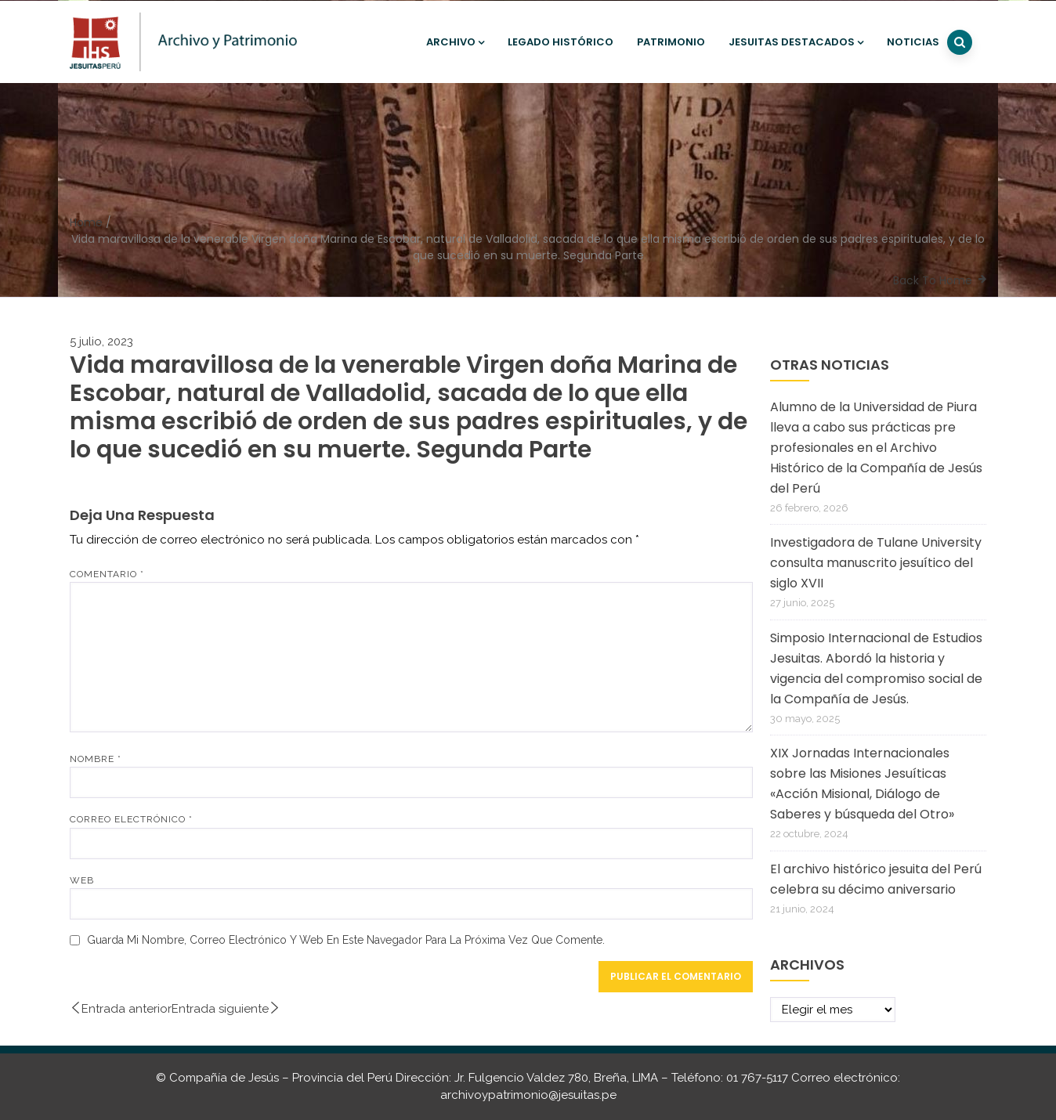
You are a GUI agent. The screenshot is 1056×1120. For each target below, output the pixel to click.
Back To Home (932, 280)
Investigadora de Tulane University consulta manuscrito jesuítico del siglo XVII (876, 562)
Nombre (95, 758)
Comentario (107, 574)
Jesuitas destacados (796, 41)
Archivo (455, 41)
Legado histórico (560, 41)
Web (82, 880)
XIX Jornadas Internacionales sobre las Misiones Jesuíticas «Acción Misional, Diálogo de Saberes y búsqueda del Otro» (862, 783)
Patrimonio (671, 41)
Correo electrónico (131, 819)
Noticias (913, 41)
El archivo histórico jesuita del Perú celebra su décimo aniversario (876, 879)
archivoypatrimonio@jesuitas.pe (528, 1095)
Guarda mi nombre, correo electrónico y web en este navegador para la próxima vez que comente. (346, 940)
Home (86, 222)
